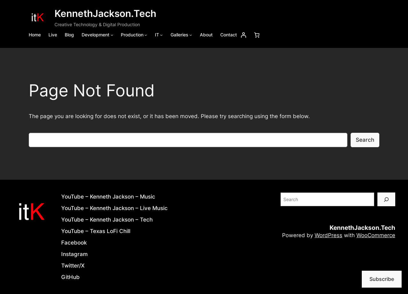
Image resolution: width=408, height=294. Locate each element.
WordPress (328, 235)
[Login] (243, 34)
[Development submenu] (112, 35)
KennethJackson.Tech (105, 13)
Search (365, 140)
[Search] (386, 199)
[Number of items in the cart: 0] (257, 34)
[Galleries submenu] (190, 35)
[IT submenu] (161, 35)
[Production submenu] (145, 35)
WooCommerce (375, 235)
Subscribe (381, 279)
